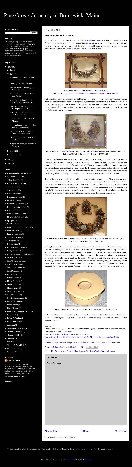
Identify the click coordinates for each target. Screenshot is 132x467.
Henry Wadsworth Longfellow (19, 254)
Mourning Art (79, 351)
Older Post (121, 431)
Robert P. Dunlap (14, 318)
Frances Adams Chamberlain (18, 227)
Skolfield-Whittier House (90, 40)
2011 (10, 160)
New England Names (15, 298)
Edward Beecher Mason (16, 214)
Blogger (88, 459)
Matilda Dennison (14, 284)
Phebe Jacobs (12, 305)
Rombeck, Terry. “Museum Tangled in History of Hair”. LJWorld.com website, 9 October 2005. (83, 342)
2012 (10, 163)
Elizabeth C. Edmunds (16, 217)
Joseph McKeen (13, 264)
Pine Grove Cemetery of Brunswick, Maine (52, 15)
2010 (10, 67)
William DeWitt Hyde (16, 345)
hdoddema (70, 459)
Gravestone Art (13, 241)
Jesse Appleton (13, 257)
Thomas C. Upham (14, 332)
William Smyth (13, 348)
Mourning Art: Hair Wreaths (21, 84)
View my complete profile (15, 376)
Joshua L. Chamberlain (16, 268)
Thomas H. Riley (14, 335)
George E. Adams (14, 237)
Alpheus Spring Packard (16, 183)
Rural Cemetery (13, 321)
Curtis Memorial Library (17, 207)
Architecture (12, 190)
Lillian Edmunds (13, 281)
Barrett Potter (12, 193)
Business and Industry (16, 204)
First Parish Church (15, 224)
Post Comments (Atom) (65, 437)
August (13, 151)
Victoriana (111, 351)
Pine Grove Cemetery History (19, 311)
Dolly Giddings (13, 210)
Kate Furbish (68, 351)
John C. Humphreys (15, 261)
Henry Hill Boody (14, 251)
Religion (10, 315)
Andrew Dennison (14, 187)
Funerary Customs (14, 234)
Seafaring (11, 325)
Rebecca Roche (13, 360)
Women (10, 352)
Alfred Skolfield (13, 180)
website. (67, 334)
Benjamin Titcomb (14, 197)
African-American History (17, 173)
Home (86, 431)
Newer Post (51, 431)
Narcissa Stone (13, 295)
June (12, 70)
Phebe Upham (12, 308)
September (14, 155)
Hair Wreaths (56, 351)
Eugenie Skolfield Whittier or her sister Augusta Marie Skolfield (93, 93)
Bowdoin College (14, 200)
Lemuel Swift (12, 278)
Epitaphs (10, 220)
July (12, 74)
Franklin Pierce (13, 230)
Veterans (10, 338)
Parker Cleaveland (14, 301)
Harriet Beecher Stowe (16, 247)
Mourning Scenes (14, 291)
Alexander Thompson (15, 177)
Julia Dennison (13, 271)
